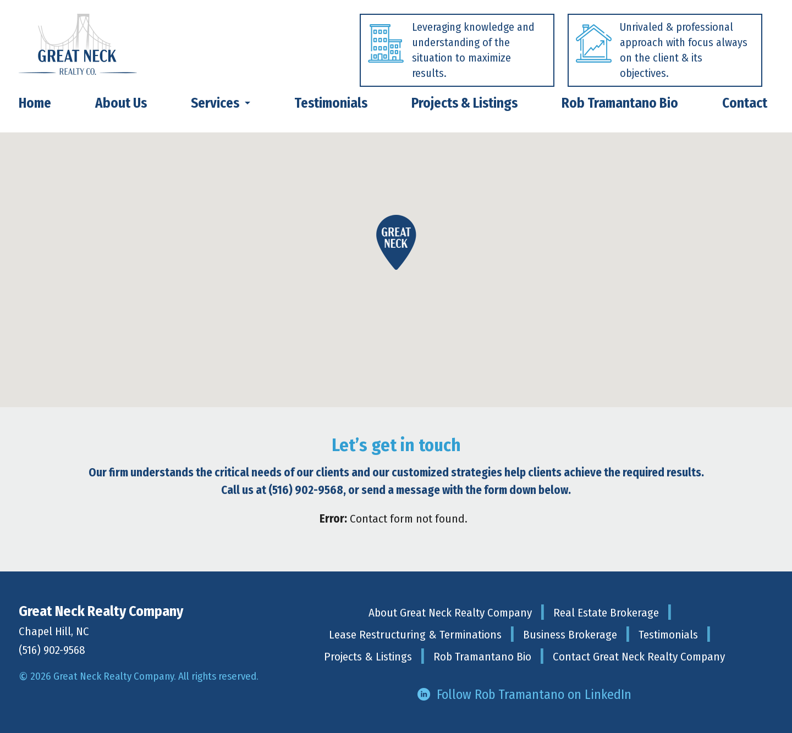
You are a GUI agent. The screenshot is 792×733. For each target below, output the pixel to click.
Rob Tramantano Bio (482, 656)
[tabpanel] (450, 53)
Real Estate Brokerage (606, 613)
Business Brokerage (570, 635)
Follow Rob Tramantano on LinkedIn (534, 694)
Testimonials (668, 635)
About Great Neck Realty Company (450, 613)
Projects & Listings (368, 656)
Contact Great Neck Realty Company (639, 656)
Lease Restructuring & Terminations (415, 635)
